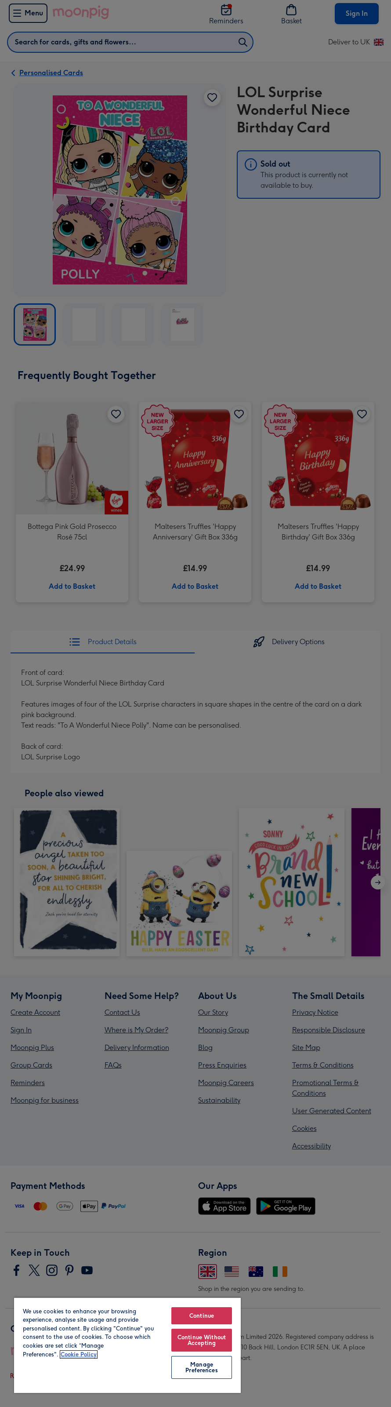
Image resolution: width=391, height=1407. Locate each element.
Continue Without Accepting (201, 1340)
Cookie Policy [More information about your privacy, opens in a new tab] (79, 1354)
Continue (201, 1315)
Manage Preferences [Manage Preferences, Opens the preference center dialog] (201, 1367)
